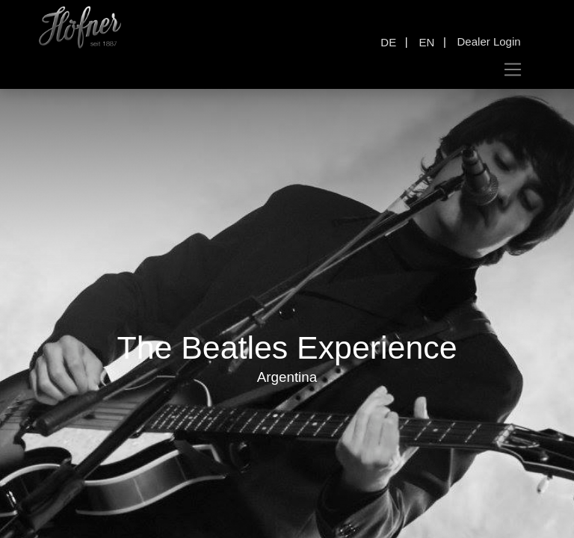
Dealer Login (489, 41)
